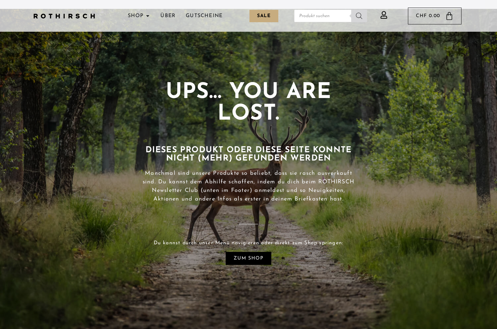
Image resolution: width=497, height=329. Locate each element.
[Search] (359, 16)
